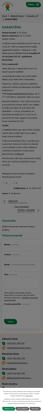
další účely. (29, 396)
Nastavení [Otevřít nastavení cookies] (35, 409)
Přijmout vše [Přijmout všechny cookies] (8, 409)
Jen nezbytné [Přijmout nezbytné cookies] (22, 409)
